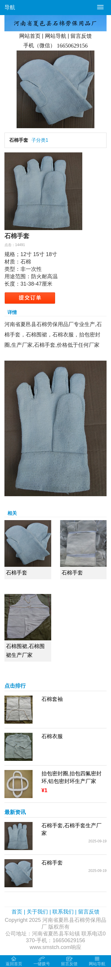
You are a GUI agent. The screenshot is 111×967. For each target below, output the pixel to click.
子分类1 (39, 140)
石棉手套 (18, 140)
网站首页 (30, 36)
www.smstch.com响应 (55, 947)
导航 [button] (9, 7)
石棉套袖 (52, 699)
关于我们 (37, 912)
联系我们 (63, 912)
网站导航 (55, 36)
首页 (17, 912)
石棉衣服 (52, 736)
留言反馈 (81, 36)
